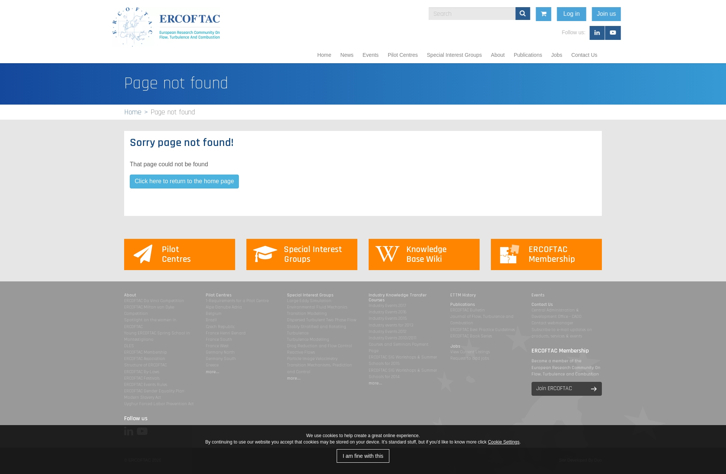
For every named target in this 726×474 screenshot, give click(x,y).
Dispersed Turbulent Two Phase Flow (321, 320)
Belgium (214, 313)
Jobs (556, 55)
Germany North (220, 352)
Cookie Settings (503, 442)
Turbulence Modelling (308, 339)
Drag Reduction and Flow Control (319, 346)
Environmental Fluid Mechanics (317, 307)
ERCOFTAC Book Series (471, 336)
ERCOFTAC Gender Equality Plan (154, 391)
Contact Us (584, 55)
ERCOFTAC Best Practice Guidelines (482, 330)
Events (371, 55)
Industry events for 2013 (391, 325)
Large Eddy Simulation (309, 301)
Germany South (221, 359)
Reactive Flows (301, 352)
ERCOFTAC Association (144, 359)
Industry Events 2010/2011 (392, 338)
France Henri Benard (226, 333)
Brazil (211, 320)
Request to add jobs (469, 358)
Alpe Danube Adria (224, 307)
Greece (212, 365)
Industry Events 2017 (387, 305)
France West (217, 346)
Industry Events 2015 (388, 318)
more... (212, 372)
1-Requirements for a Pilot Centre (237, 301)
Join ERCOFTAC (554, 388)
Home (324, 55)
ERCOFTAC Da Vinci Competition (154, 301)
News (347, 55)
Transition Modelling (307, 313)
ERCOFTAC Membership (145, 352)
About (498, 55)
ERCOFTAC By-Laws (141, 372)
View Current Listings (470, 352)
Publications (528, 55)
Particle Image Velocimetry (312, 359)
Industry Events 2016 (388, 312)
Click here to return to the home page (184, 181)
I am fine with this (363, 456)
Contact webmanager (552, 323)
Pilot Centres (403, 55)
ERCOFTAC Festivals (141, 378)
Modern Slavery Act (142, 397)
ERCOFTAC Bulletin (467, 310)
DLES (129, 346)
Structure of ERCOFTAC (145, 365)
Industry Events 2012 (387, 331)
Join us (649, 14)
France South (219, 339)
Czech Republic (220, 327)
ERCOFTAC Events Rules (145, 384)
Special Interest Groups (454, 55)
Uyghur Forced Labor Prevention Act (159, 404)
